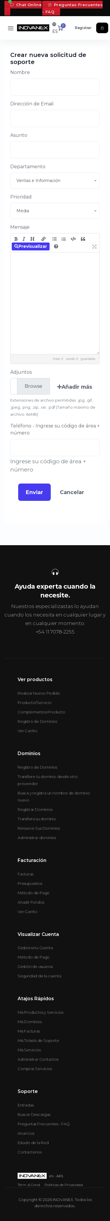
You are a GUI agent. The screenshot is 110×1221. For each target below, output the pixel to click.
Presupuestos (30, 883)
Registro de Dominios (37, 721)
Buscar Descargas (34, 1114)
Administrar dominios (37, 837)
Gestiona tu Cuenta (35, 947)
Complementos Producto (41, 712)
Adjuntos (21, 372)
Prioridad (21, 197)
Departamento (27, 166)
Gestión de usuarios (35, 966)
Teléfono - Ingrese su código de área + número (55, 429)
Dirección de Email (32, 104)
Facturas (25, 874)
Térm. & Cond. (29, 1185)
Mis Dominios (30, 1021)
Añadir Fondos (31, 902)
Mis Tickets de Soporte (38, 1040)
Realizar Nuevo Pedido (39, 693)
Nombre (20, 72)
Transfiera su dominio (37, 818)
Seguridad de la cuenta (39, 976)
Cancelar (72, 492)
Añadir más (74, 387)
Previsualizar (30, 246)
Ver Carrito (28, 730)
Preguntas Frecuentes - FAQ (72, 8)
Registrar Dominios (35, 809)
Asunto (18, 135)
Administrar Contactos (38, 1059)
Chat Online (26, 4)
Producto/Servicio (35, 702)
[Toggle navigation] (10, 28)
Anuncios (26, 1133)
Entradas (25, 1105)
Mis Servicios (29, 1049)
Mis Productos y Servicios (40, 1012)
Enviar (34, 492)
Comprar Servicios (35, 1068)
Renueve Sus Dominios (39, 828)
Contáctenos (30, 1152)
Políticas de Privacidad (64, 1185)
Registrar (83, 28)
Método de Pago (34, 892)
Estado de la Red (33, 1142)
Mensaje (20, 227)
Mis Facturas (29, 1031)
